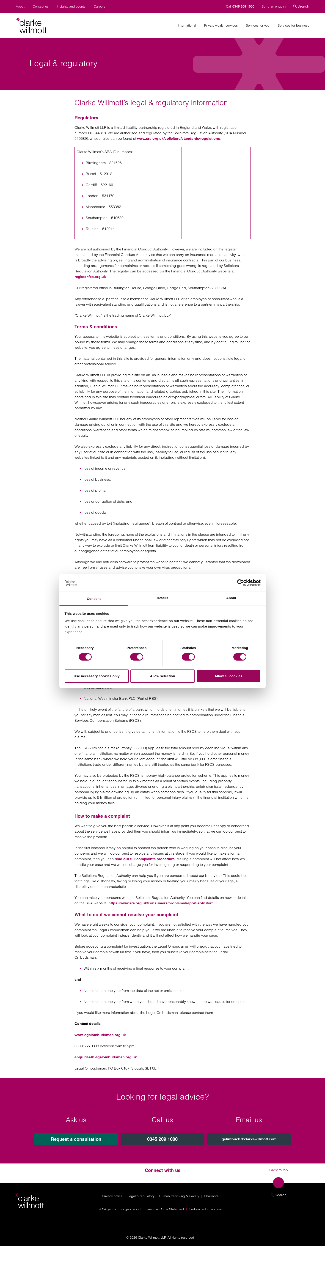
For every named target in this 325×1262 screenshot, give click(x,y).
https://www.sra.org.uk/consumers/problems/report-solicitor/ (160, 903)
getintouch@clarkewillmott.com (249, 1139)
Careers (99, 6)
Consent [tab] (94, 599)
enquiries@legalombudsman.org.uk (105, 1057)
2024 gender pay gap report (120, 1209)
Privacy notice (112, 1196)
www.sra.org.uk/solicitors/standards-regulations (178, 138)
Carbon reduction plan (205, 1209)
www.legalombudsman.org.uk (100, 1035)
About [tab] (231, 598)
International (187, 25)
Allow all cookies (228, 676)
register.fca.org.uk (90, 276)
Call (240, 6)
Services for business (293, 25)
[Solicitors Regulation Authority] (280, 1219)
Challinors (211, 1196)
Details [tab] (162, 598)
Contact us (41, 6)
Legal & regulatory (140, 1196)
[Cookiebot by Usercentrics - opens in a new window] (240, 582)
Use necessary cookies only (96, 676)
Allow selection (162, 676)
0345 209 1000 (162, 1139)
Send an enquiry (274, 6)
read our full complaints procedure (145, 859)
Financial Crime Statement (165, 1209)
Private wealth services (221, 25)
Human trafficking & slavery (179, 1196)
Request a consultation (76, 1139)
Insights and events (71, 6)
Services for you (258, 25)
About (20, 6)
